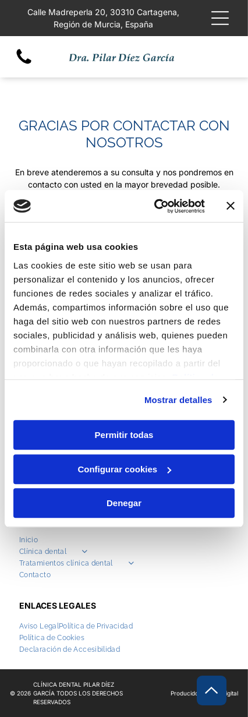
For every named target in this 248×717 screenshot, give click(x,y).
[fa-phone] (24, 63)
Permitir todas (124, 435)
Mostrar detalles (178, 400)
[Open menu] (220, 18)
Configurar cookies (124, 469)
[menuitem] (124, 540)
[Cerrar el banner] (230, 206)
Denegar (124, 503)
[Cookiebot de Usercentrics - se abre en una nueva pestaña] (155, 206)
